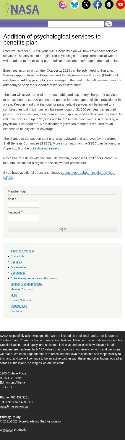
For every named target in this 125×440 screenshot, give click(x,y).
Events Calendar (21, 300)
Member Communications (26, 283)
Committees (18, 272)
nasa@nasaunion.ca (14, 406)
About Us (16, 261)
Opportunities (19, 305)
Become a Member (22, 250)
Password (14, 212)
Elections (16, 311)
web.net (8, 429)
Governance (18, 267)
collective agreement (44, 148)
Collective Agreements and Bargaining (34, 278)
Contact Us (17, 256)
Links (14, 294)
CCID (11, 199)
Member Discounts (22, 289)
